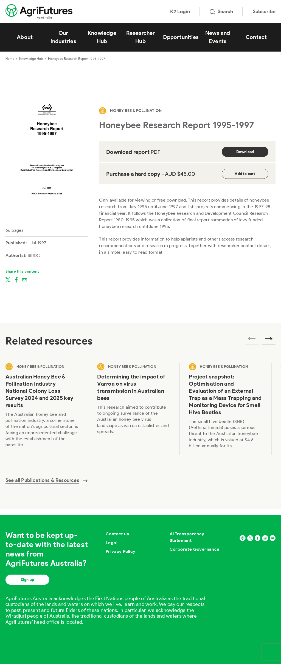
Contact (256, 37)
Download (245, 151)
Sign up (27, 579)
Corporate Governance (195, 549)
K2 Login (180, 12)
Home (9, 58)
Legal (111, 542)
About (25, 37)
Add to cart (245, 173)
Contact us (117, 533)
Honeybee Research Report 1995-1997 (76, 58)
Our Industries (63, 37)
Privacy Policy (121, 551)
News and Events (217, 37)
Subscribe (264, 12)
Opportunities (180, 37)
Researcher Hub (140, 37)
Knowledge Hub (102, 37)
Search (221, 12)
